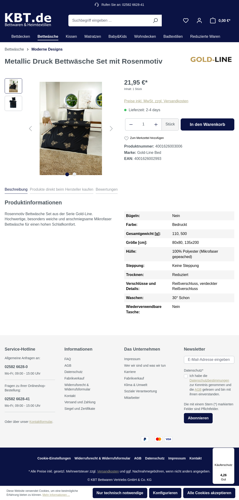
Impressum (132, 359)
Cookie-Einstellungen (54, 458)
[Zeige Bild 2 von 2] (74, 174)
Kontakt (69, 396)
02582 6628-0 (16, 367)
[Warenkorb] (220, 20)
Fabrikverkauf (74, 378)
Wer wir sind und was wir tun (145, 365)
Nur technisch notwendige (120, 493)
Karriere (130, 372)
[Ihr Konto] (199, 20)
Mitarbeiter (132, 398)
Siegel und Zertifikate (79, 408)
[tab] (16, 190)
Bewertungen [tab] (107, 189)
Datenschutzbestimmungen (209, 380)
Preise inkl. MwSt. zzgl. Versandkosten (156, 101)
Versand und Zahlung (79, 402)
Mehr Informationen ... (56, 495)
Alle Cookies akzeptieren (209, 493)
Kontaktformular (40, 422)
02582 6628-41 (17, 399)
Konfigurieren (165, 493)
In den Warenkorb (207, 124)
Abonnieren (198, 418)
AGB (67, 365)
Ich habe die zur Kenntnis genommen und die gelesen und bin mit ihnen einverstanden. (210, 385)
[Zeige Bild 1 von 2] (67, 174)
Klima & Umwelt (135, 385)
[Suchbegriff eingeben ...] (108, 20)
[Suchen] (155, 20)
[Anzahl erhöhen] (156, 124)
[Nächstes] (111, 128)
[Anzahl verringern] (131, 124)
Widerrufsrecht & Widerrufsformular (102, 458)
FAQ (67, 359)
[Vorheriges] (30, 128)
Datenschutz (73, 372)
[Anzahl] (144, 124)
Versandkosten (108, 471)
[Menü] (231, 450)
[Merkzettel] (186, 20)
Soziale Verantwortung (140, 391)
